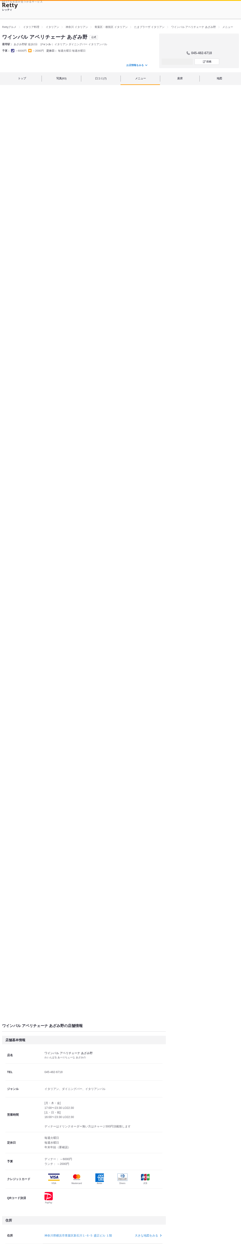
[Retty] (10, 6)
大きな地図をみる (148, 1235)
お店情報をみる (136, 65)
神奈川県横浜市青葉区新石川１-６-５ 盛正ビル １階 (78, 1235)
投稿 (208, 61)
